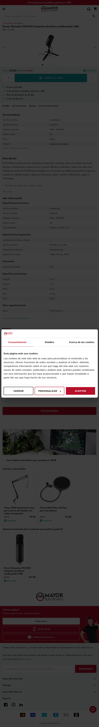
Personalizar (49, 391)
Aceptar (80, 391)
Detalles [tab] (49, 342)
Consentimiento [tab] (17, 342)
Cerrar (18, 391)
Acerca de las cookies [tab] (81, 342)
